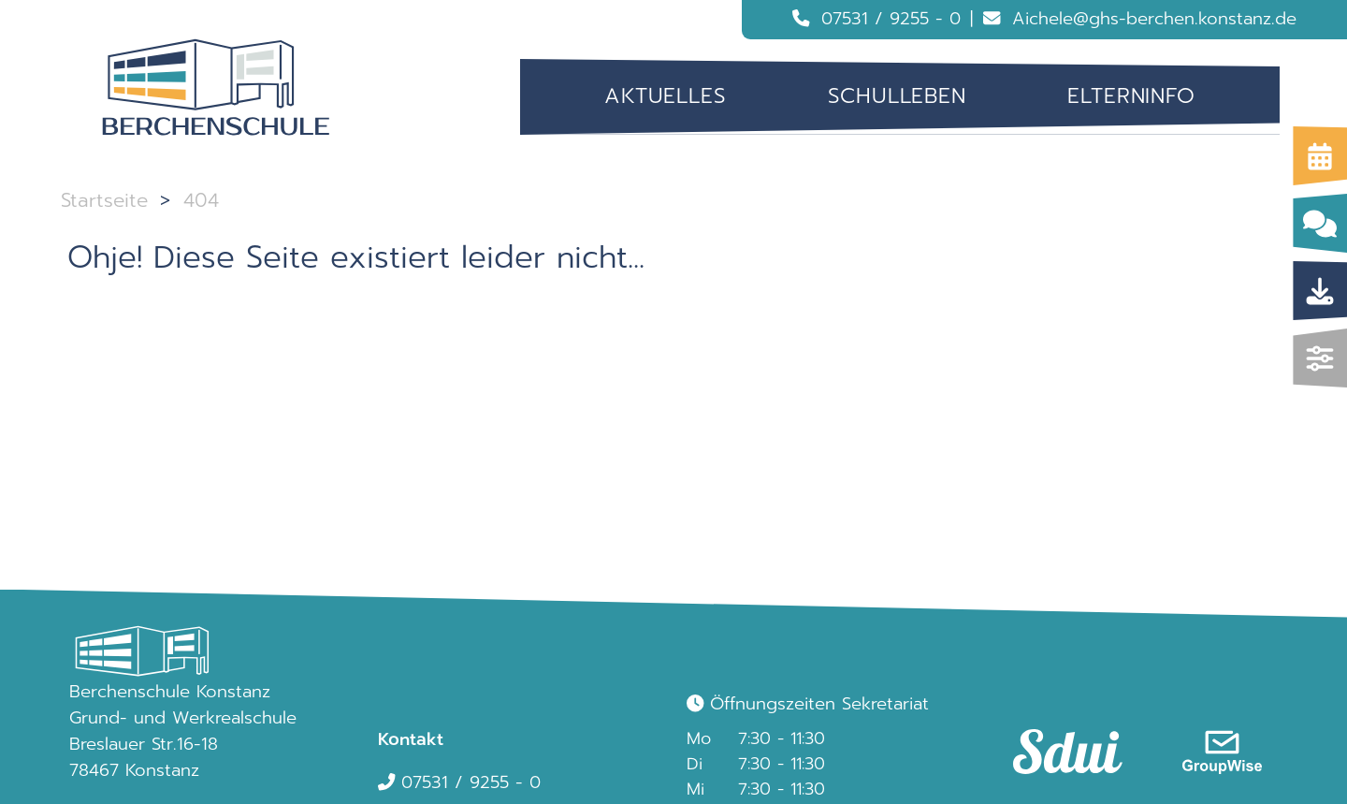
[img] (1320, 358)
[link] (1059, 734)
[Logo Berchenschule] (216, 88)
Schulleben (897, 96)
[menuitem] (665, 96)
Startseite (104, 200)
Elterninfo (1131, 96)
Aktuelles (665, 96)
